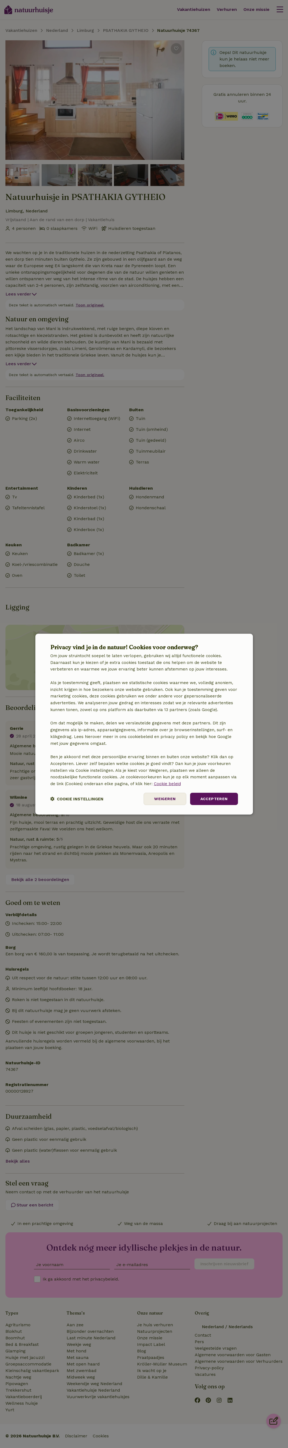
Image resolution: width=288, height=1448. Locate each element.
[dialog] (144, 723)
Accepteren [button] (214, 799)
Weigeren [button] (164, 799)
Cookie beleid (167, 783)
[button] (76, 799)
